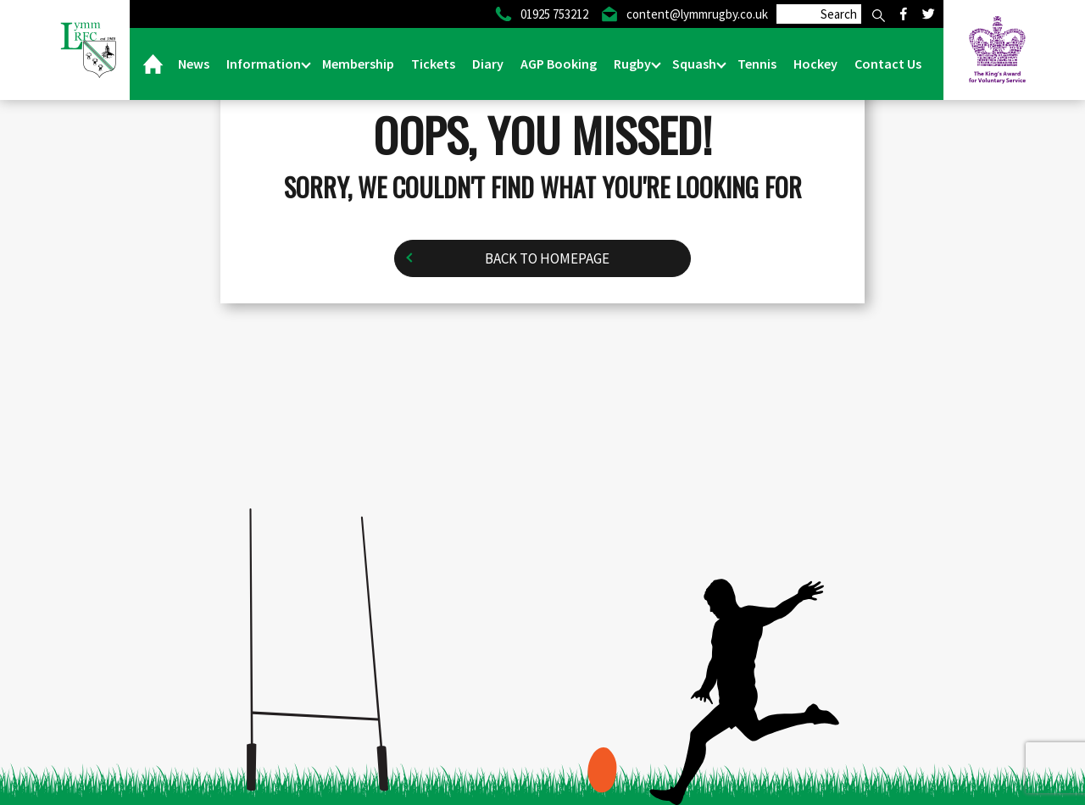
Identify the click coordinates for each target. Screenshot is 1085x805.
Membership (358, 63)
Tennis (756, 63)
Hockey (815, 63)
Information (264, 63)
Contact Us (887, 63)
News (193, 63)
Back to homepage (547, 258)
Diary (488, 63)
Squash (695, 63)
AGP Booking (558, 63)
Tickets (433, 63)
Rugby (634, 63)
